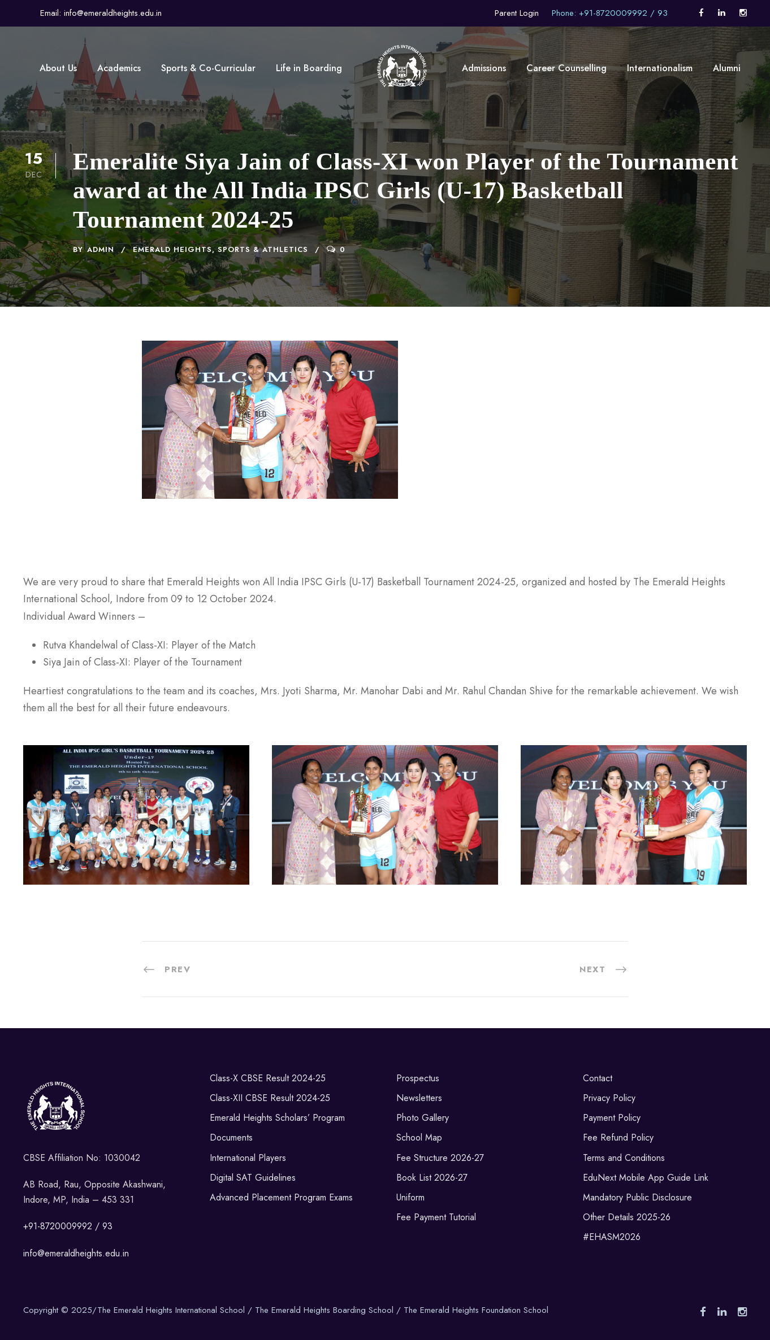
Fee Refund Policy (618, 1137)
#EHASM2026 (612, 1236)
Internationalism (660, 68)
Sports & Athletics (263, 249)
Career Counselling (566, 68)
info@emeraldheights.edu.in (76, 1253)
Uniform (410, 1197)
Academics (119, 68)
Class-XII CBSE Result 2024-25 (270, 1097)
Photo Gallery (422, 1117)
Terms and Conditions (624, 1157)
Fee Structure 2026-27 (440, 1157)
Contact (597, 1078)
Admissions (484, 68)
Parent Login (517, 13)
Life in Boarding (309, 68)
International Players (248, 1157)
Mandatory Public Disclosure (637, 1197)
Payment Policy (612, 1117)
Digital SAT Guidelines (253, 1177)
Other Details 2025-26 (626, 1217)
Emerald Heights (172, 249)
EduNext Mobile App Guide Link (645, 1177)
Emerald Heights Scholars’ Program (277, 1117)
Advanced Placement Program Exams (281, 1197)
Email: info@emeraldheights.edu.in (101, 13)
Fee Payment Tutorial (436, 1217)
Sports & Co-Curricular (208, 68)
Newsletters (419, 1097)
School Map (419, 1137)
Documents (231, 1137)
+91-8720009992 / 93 (68, 1226)
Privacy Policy (609, 1097)
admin (100, 249)
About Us (58, 68)
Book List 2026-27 (432, 1177)
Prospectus (417, 1078)
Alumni (727, 68)
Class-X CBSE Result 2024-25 (268, 1078)
